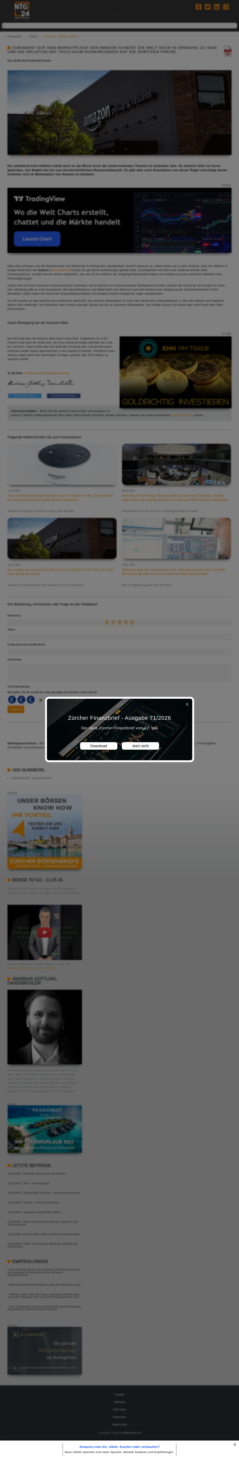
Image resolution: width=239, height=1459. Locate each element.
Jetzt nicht (140, 746)
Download (98, 746)
